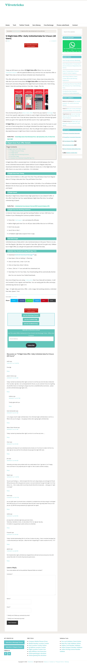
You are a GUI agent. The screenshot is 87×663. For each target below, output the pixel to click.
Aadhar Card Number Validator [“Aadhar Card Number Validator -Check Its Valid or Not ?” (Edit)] (70, 645)
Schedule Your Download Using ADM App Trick (22, 158)
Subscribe (31, 345)
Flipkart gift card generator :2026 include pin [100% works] (71, 123)
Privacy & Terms (60, 662)
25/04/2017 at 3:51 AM (12, 413)
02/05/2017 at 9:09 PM (12, 516)
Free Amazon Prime (69, 141)
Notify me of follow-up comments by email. (19, 615)
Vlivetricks (14, 4)
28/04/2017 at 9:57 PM (14, 398)
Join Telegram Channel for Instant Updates (31, 310)
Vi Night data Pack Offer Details (17, 149)
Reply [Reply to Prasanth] (8, 544)
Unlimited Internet (11, 72)
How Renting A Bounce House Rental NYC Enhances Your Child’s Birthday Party (72, 86)
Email (8, 607)
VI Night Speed (14, 152)
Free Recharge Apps (69, 145)
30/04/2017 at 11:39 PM (13, 477)
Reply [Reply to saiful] (8, 371)
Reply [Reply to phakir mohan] (8, 391)
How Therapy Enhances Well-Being (71, 60)
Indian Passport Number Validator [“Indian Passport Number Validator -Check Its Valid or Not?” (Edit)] (71, 647)
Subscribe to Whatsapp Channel (14, 642)
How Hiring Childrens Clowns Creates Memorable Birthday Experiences (70, 78)
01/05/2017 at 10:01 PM (13, 497)
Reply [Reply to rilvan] (8, 454)
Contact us (52, 662)
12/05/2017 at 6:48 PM (12, 551)
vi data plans (29, 280)
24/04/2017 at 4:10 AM (12, 378)
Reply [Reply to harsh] (8, 509)
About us (46, 662)
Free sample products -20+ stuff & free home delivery (71, 103)
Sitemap (67, 662)
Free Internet (14, 296)
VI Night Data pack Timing (17, 151)
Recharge (50, 113)
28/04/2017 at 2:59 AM (12, 444)
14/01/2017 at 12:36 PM (13, 363)
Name (9, 598)
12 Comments (53, 41)
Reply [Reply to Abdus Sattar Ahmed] (8, 437)
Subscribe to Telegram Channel (14, 647)
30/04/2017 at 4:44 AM (12, 460)
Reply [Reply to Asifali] (8, 528)
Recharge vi (18, 220)
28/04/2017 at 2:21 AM (12, 429)
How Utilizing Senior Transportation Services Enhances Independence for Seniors (72, 66)
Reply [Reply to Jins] (8, 470)
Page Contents (12, 147)
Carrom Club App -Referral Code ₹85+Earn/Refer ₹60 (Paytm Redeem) (72, 116)
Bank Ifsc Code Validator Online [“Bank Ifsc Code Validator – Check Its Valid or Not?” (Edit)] (71, 643)
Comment (10, 574)
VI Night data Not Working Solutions (19, 154)
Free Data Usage (14, 156)
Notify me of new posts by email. (16, 618)
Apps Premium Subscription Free (72, 149)
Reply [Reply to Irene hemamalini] (8, 423)
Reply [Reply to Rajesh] (8, 491)
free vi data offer (28, 113)
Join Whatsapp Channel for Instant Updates (31, 45)
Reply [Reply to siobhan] (10, 406)
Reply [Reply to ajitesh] (8, 561)
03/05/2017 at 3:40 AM (12, 534)
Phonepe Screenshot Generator (72, 133)
